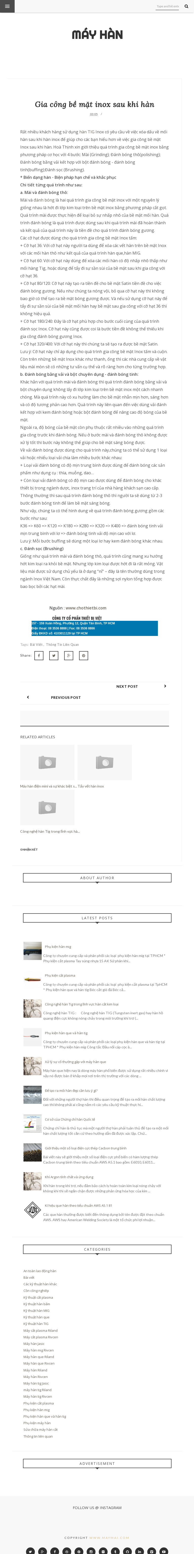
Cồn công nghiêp (36, 1279)
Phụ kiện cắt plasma (60, 964)
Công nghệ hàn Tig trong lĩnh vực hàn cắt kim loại (81, 993)
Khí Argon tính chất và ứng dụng (69, 1166)
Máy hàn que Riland (38, 1345)
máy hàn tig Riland (37, 1378)
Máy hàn (97, 35)
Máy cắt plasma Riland (40, 1319)
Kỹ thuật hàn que (36, 1306)
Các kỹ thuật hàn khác (40, 1273)
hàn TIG (86, 132)
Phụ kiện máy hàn (37, 1412)
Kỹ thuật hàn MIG (36, 1299)
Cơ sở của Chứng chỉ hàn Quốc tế (70, 1108)
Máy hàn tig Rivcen (37, 1385)
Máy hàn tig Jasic (36, 1372)
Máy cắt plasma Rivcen (40, 1326)
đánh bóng (44, 200)
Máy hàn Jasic (33, 1332)
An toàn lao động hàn (39, 1259)
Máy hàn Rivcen (35, 1365)
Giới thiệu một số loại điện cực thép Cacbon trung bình (86, 1137)
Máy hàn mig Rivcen (38, 1339)
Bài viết (36, 645)
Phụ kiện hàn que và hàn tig (66, 1022)
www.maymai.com (109, 1526)
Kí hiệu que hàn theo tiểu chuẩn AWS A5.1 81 (78, 1194)
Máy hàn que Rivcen (39, 1352)
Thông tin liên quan (62, 645)
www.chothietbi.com (86, 608)
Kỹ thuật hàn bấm (36, 1293)
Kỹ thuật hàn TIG (35, 1312)
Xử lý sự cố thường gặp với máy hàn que (75, 1050)
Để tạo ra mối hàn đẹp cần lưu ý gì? (71, 1079)
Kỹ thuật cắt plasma (38, 1286)
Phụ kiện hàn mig (58, 935)
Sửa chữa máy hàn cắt (40, 1418)
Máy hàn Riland (35, 1359)
